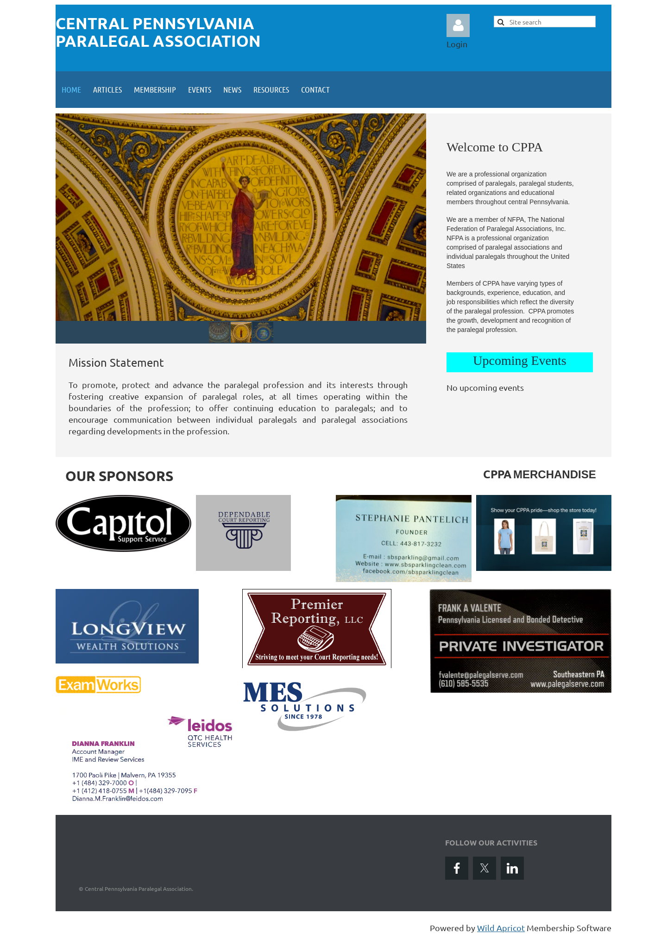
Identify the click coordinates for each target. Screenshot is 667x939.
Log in (458, 25)
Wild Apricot (501, 928)
